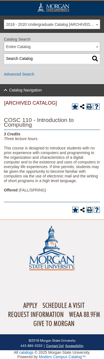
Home (53, 7)
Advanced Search (19, 74)
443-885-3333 (31, 346)
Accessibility (74, 346)
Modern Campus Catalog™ (62, 357)
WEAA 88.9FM (84, 314)
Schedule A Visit (63, 305)
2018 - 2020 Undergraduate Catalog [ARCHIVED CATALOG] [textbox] (53, 24)
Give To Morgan (53, 323)
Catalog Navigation (25, 90)
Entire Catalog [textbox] (18, 46)
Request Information (36, 314)
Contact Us (54, 346)
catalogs (26, 352)
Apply (30, 305)
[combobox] (52, 24)
